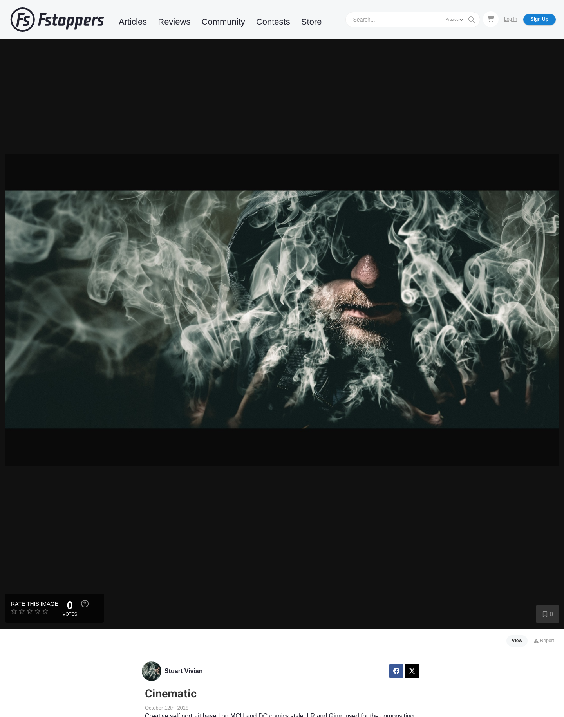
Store (311, 22)
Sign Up (539, 19)
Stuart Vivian (183, 671)
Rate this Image (34, 604)
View (517, 640)
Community (223, 22)
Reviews (174, 22)
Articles (133, 22)
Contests (273, 22)
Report (544, 640)
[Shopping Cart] (491, 19)
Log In (510, 19)
